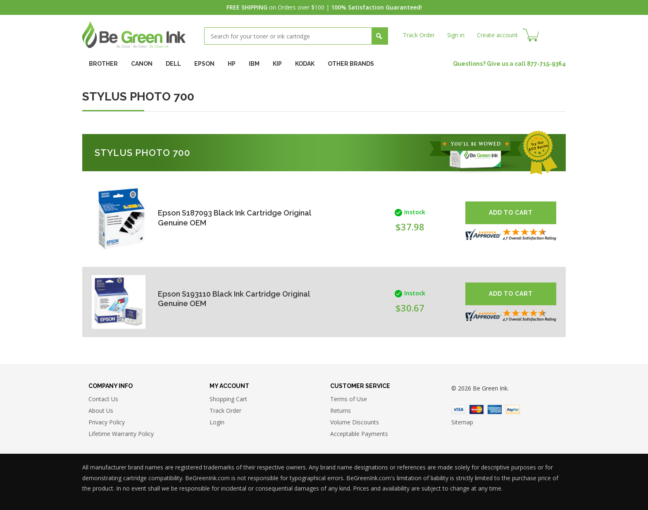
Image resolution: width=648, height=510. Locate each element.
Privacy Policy (106, 422)
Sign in (456, 35)
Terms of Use (348, 399)
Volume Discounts (354, 422)
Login (217, 422)
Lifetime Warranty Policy (121, 434)
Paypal (513, 409)
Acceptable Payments (359, 434)
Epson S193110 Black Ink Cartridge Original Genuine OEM (234, 299)
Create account (497, 35)
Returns (340, 410)
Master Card (476, 409)
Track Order (419, 35)
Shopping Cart (228, 399)
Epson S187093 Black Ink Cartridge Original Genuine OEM (234, 217)
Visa (458, 409)
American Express (495, 409)
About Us (100, 410)
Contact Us (103, 399)
